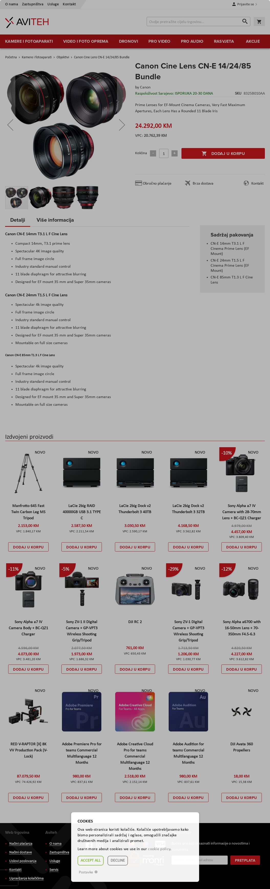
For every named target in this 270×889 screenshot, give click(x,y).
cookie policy (159, 849)
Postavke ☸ (88, 872)
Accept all (91, 861)
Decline (118, 861)
